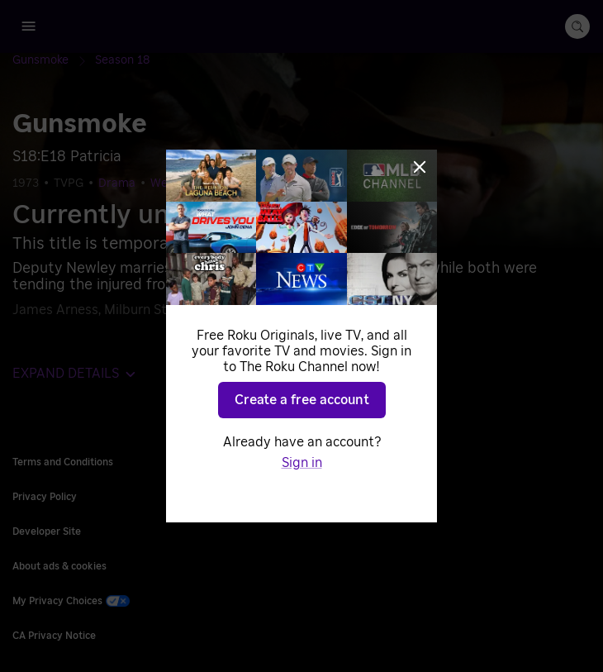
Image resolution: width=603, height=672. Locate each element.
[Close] (419, 167)
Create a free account (302, 400)
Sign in (302, 462)
